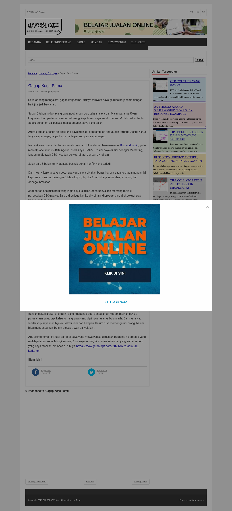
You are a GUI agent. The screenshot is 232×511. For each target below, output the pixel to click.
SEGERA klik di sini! (116, 302)
